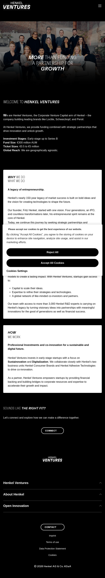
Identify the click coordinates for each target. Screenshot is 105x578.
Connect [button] (51, 431)
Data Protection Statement (52, 548)
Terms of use (52, 542)
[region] (52, 250)
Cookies (52, 555)
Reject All (52, 252)
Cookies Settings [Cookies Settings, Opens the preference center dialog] (17, 271)
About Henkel (52, 494)
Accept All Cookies (52, 263)
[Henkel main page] (16, 6)
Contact (50, 527)
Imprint (52, 535)
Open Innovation (52, 506)
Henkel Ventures (52, 483)
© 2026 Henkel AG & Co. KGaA (52, 566)
